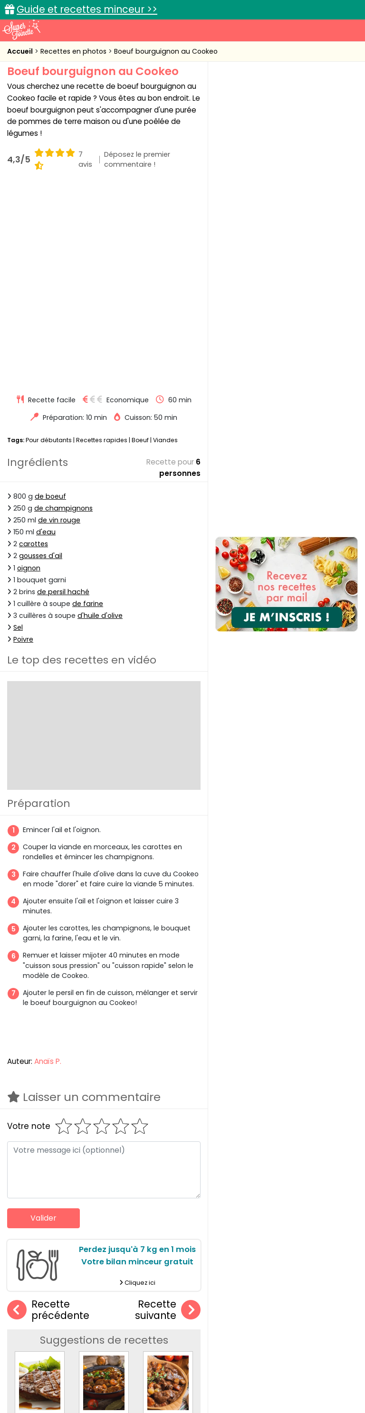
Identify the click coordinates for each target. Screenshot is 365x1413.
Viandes (165, 242)
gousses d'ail (40, 358)
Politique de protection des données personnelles (273, 1376)
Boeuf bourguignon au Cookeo (166, 51)
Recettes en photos (74, 51)
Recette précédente (48, 1112)
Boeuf (140, 242)
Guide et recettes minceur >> (87, 9)
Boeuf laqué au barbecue (60, 1221)
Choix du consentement (190, 1385)
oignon (28, 370)
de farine (87, 405)
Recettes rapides (101, 242)
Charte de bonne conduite (60, 1376)
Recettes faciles (53, 1299)
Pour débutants (49, 242)
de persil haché (63, 393)
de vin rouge (59, 322)
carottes (33, 346)
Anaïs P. (47, 863)
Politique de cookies (148, 1376)
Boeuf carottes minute (120, 1221)
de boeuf (50, 298)
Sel (18, 429)
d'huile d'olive (100, 417)
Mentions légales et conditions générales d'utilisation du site (245, 1367)
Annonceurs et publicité (59, 1367)
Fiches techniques (231, 1299)
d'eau (46, 334)
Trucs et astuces (316, 1299)
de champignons (63, 310)
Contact (124, 1367)
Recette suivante (168, 1112)
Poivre (23, 441)
